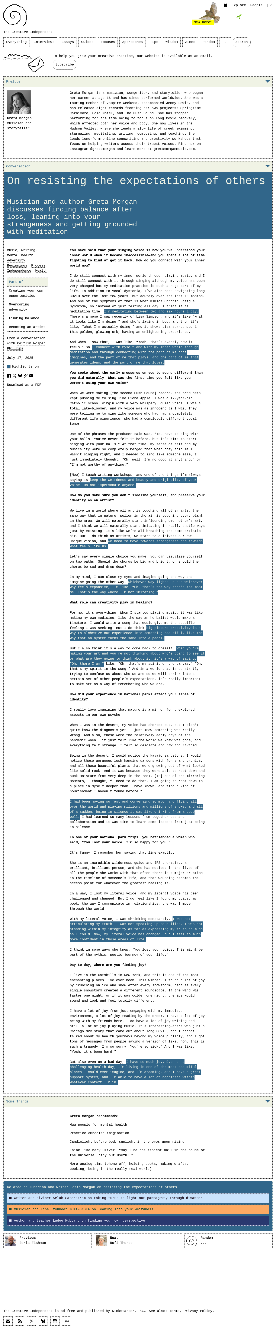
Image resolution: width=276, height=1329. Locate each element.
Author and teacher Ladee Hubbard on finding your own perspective (77, 1221)
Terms (174, 1311)
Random (209, 42)
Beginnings (17, 266)
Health (41, 271)
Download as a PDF (24, 385)
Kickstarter (123, 1311)
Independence (19, 271)
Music (12, 250)
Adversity (16, 260)
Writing (28, 250)
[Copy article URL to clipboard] (26, 376)
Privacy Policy (198, 1311)
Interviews (44, 42)
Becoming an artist (27, 327)
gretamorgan (103, 149)
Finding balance (24, 318)
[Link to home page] (15, 15)
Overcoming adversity (19, 307)
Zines (190, 42)
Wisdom (172, 42)
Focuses (108, 42)
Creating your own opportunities (26, 293)
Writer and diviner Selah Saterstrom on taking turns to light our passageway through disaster (105, 1198)
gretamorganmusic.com (174, 149)
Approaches (132, 42)
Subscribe (64, 65)
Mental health (20, 255)
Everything (16, 42)
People (256, 5)
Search (241, 42)
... (225, 42)
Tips (154, 42)
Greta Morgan (19, 118)
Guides (87, 42)
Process (38, 266)
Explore (239, 5)
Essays (68, 42)
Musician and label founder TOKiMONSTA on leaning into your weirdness (81, 1209)
